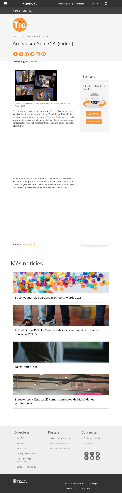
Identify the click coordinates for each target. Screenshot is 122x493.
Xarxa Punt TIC (22, 11)
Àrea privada (64, 3)
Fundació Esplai (54, 117)
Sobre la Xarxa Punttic (74, 483)
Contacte (79, 3)
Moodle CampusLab (59, 448)
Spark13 (34, 244)
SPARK (26, 244)
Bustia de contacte (92, 438)
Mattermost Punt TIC (59, 443)
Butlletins (88, 443)
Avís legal (93, 483)
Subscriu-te (93, 113)
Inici (14, 36)
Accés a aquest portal (60, 438)
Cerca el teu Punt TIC (26, 467)
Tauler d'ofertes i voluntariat (24, 460)
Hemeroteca (94, 121)
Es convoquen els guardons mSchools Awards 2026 (48, 297)
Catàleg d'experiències (27, 453)
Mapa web (85, 488)
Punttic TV (21, 448)
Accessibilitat (70, 488)
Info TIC (20, 438)
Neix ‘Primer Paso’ (26, 367)
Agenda (20, 443)
